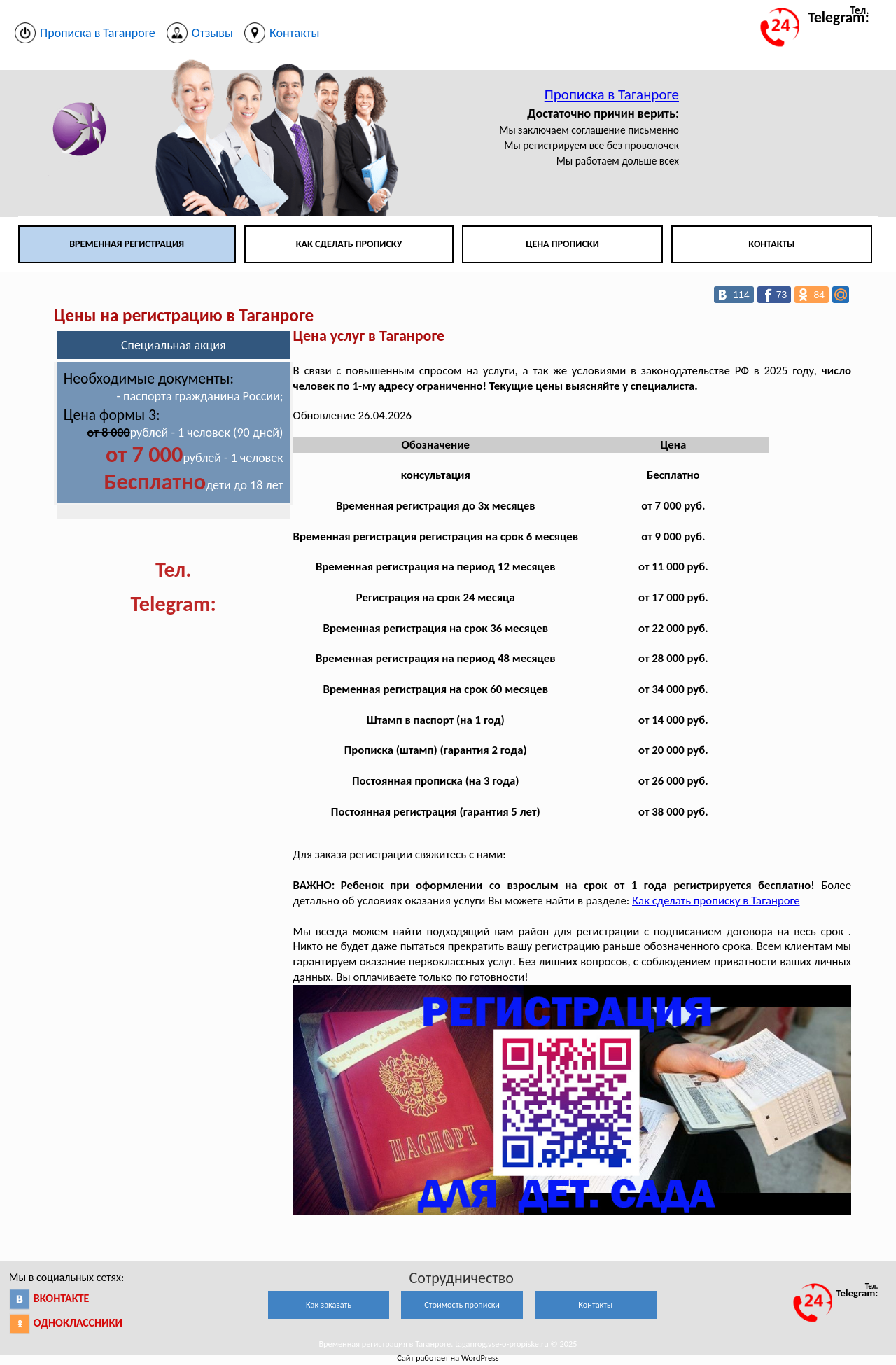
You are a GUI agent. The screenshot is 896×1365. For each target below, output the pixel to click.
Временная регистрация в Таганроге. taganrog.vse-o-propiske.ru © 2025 (447, 1343)
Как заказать (328, 1304)
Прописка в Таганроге (612, 94)
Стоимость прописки (462, 1304)
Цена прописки (562, 244)
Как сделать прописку (349, 244)
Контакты (771, 244)
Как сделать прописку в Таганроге (715, 900)
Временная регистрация (126, 244)
